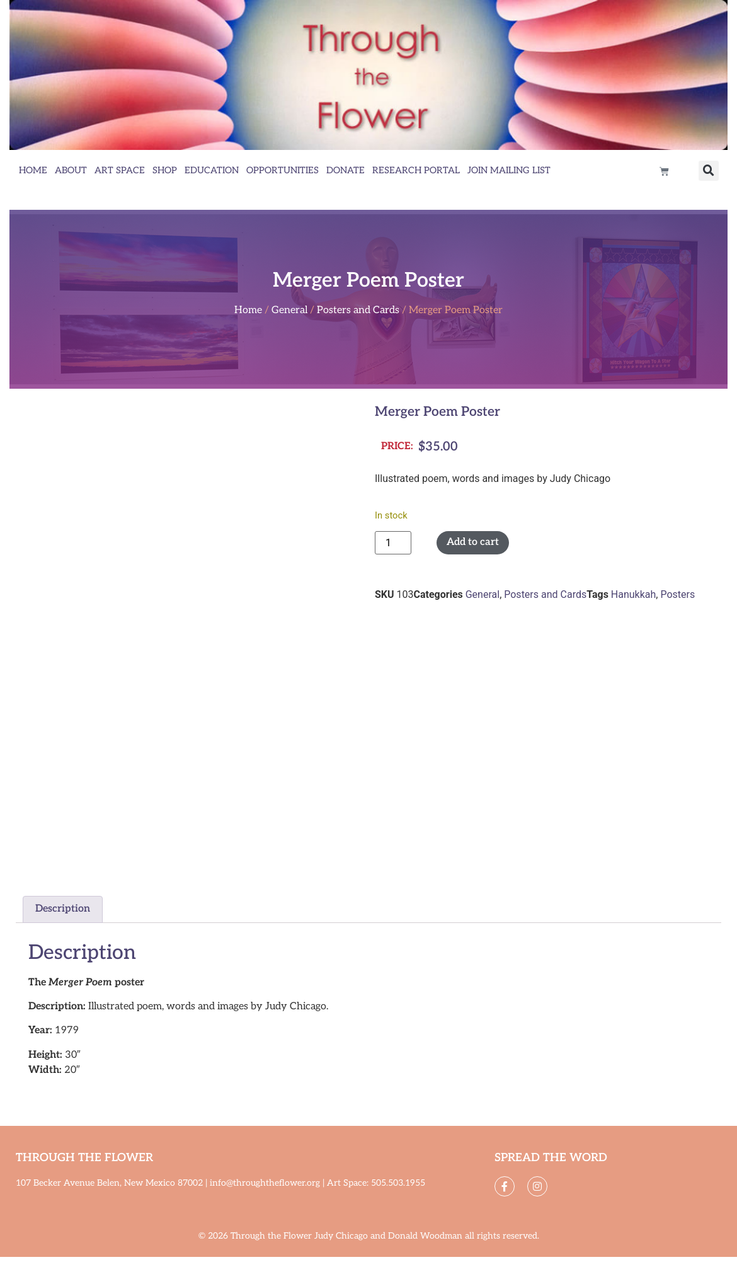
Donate (345, 170)
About (71, 170)
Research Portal (416, 170)
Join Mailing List (509, 170)
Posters (677, 594)
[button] (709, 171)
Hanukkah (633, 594)
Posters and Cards (358, 310)
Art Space (119, 170)
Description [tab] (62, 909)
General (289, 310)
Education (212, 170)
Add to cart (473, 542)
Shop (164, 170)
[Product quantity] (393, 542)
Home (33, 170)
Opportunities (282, 170)
